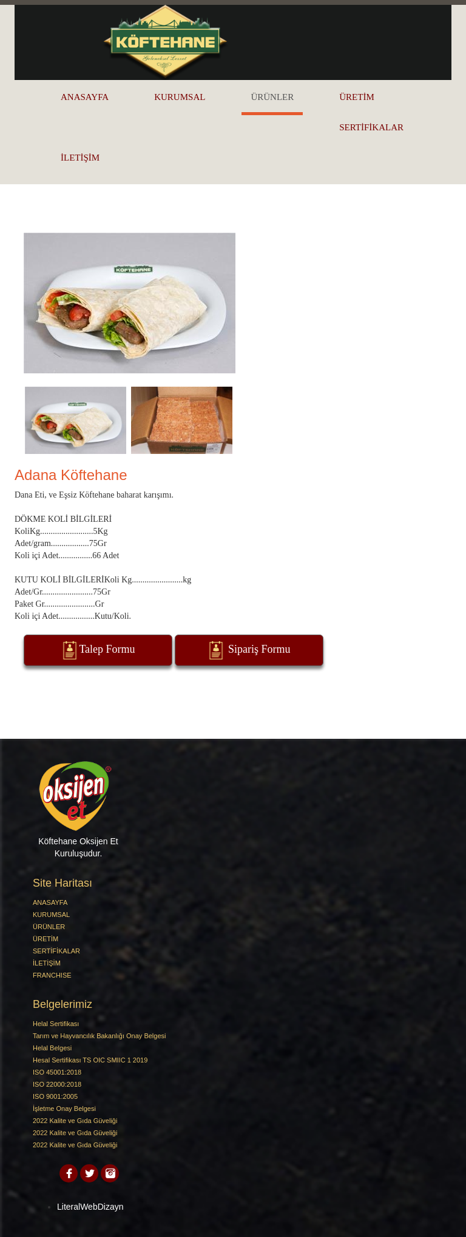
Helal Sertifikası (56, 1023)
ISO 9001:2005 (55, 1096)
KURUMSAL (179, 97)
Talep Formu (98, 650)
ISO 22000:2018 (57, 1084)
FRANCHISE (52, 975)
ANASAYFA (85, 97)
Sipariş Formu (248, 650)
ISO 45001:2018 (57, 1072)
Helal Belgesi (52, 1048)
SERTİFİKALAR (371, 127)
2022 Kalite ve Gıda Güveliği (75, 1120)
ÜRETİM (356, 97)
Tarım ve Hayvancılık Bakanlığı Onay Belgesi (99, 1035)
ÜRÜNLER (272, 97)
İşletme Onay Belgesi (64, 1108)
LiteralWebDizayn (90, 1207)
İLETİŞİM (80, 157)
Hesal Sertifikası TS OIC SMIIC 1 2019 (90, 1060)
